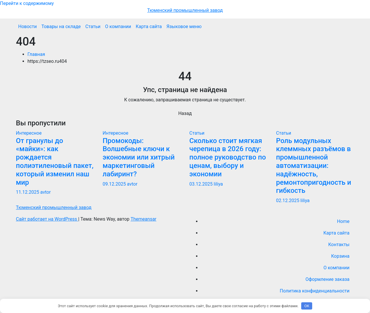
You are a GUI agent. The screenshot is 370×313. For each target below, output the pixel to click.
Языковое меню (184, 26)
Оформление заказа (327, 279)
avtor (45, 192)
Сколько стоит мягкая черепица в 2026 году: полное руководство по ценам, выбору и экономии (227, 157)
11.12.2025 (28, 192)
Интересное (29, 133)
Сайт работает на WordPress (47, 219)
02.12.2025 (288, 200)
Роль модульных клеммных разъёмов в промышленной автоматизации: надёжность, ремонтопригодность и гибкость (313, 166)
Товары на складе (61, 26)
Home (343, 221)
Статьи (92, 26)
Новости (27, 26)
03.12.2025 (201, 184)
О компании (118, 26)
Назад (185, 113)
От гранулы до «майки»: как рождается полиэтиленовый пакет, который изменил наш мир (54, 161)
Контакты (338, 244)
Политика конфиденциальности (314, 291)
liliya (218, 184)
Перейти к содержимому (27, 3)
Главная (36, 54)
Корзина (340, 256)
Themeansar (143, 219)
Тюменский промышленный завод (185, 10)
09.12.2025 (115, 184)
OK (306, 306)
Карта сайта (149, 26)
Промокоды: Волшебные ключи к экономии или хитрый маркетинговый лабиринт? (139, 157)
